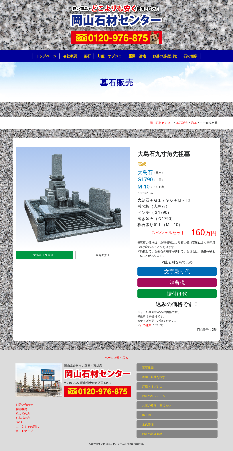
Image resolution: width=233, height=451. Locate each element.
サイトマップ (24, 431)
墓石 (87, 55)
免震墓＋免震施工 (44, 255)
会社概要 (70, 55)
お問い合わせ (24, 405)
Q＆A (19, 422)
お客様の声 (22, 418)
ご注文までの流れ (27, 427)
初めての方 (22, 413)
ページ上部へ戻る (116, 358)
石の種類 (190, 55)
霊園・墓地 (137, 55)
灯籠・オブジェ (110, 55)
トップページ (46, 55)
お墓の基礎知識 (165, 55)
